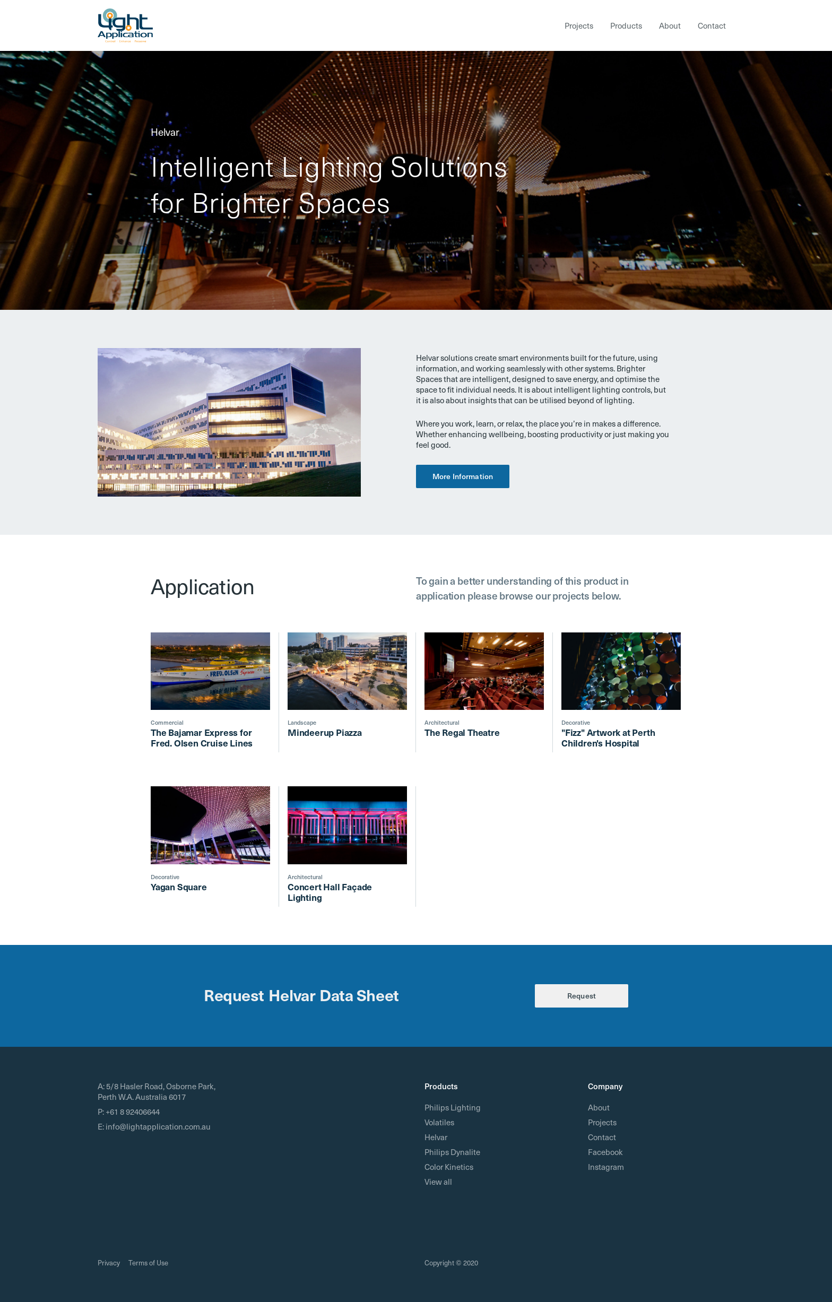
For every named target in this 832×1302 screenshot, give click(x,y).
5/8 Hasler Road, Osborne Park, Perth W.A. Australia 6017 (156, 1091)
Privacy (109, 1262)
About (670, 25)
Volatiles (439, 1122)
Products (626, 25)
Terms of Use (148, 1262)
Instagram (606, 1167)
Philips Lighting (452, 1107)
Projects (579, 25)
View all (438, 1181)
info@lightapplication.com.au (158, 1126)
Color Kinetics (448, 1167)
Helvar (435, 1137)
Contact (712, 25)
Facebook (605, 1152)
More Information (462, 476)
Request (581, 995)
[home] (125, 25)
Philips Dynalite (452, 1152)
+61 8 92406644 (133, 1111)
